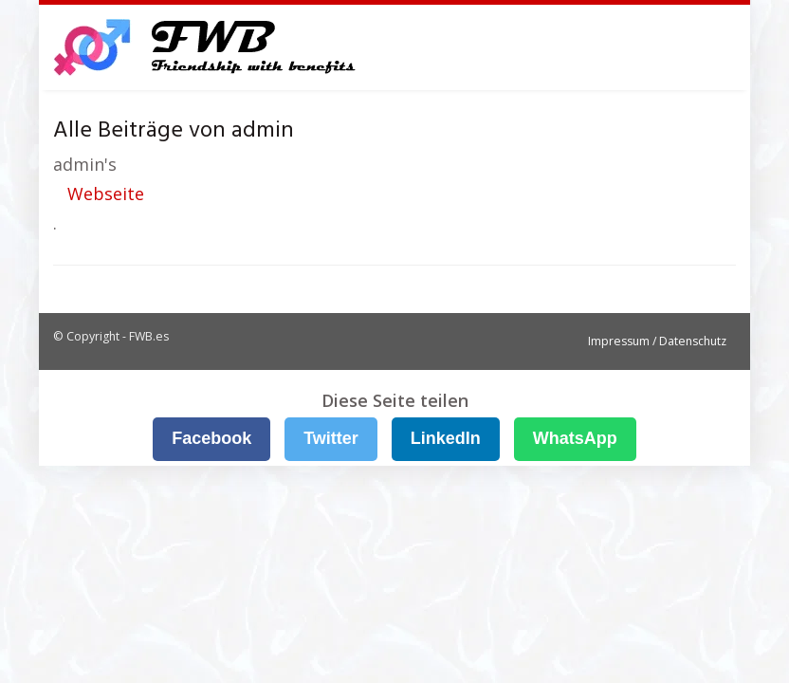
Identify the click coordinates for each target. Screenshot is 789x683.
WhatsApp (575, 438)
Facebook (211, 438)
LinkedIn (446, 438)
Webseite (105, 193)
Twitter (330, 438)
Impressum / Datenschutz (657, 341)
